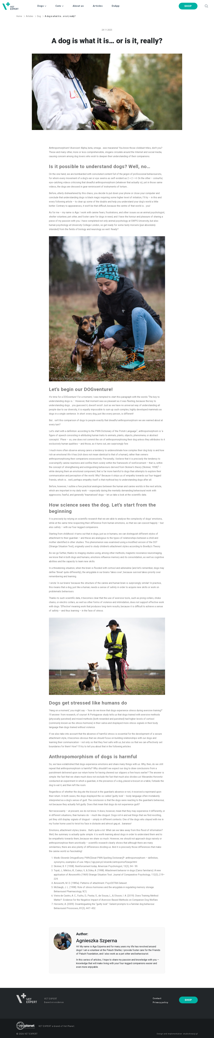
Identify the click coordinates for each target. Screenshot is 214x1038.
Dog (39, 16)
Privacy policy (160, 1002)
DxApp (116, 6)
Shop (188, 6)
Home (19, 16)
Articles (98, 6)
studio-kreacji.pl (190, 1034)
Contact (157, 998)
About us (78, 6)
